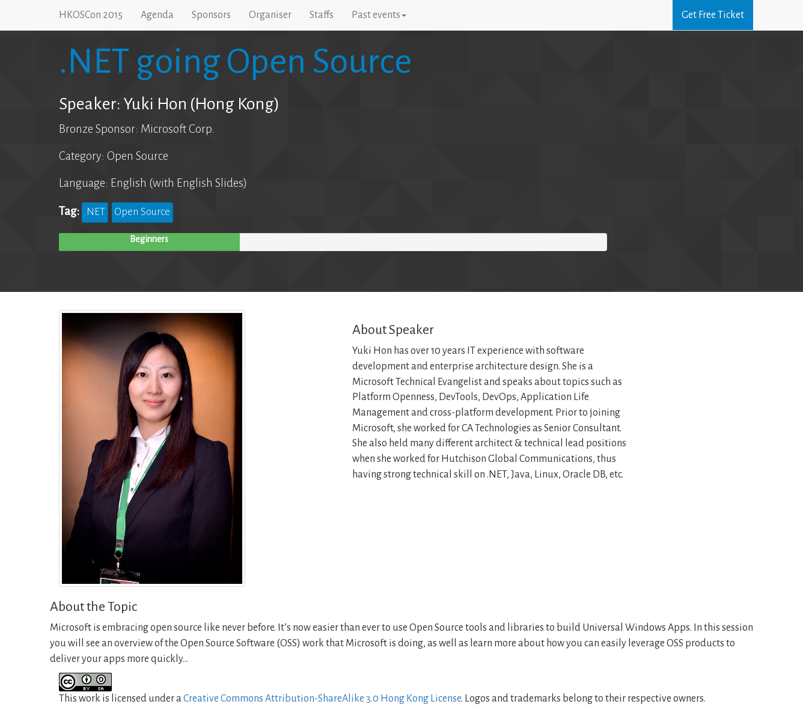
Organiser (270, 15)
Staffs (322, 15)
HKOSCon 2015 (91, 15)
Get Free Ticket (713, 15)
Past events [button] (379, 15)
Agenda (157, 15)
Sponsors (211, 15)
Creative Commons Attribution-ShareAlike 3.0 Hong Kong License (322, 698)
